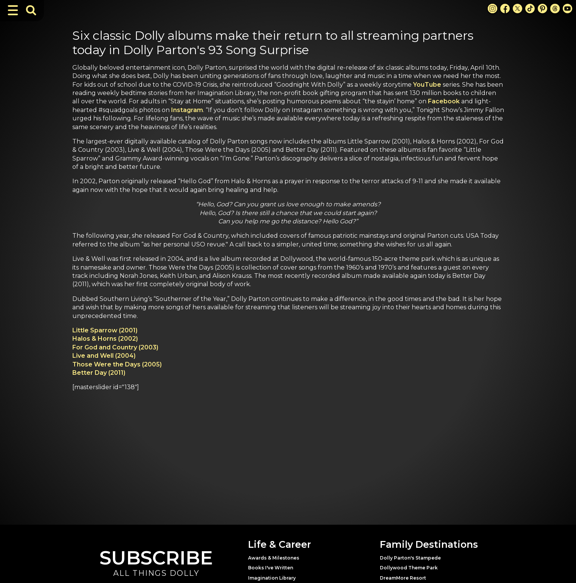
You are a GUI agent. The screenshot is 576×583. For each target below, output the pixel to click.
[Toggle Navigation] (13, 10)
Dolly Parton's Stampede (410, 558)
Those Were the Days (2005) (117, 364)
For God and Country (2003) (115, 347)
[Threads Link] (555, 8)
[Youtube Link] (567, 8)
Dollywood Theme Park (409, 568)
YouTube (427, 84)
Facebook (444, 101)
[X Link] (517, 8)
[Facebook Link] (505, 8)
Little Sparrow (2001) (104, 330)
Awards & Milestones (273, 558)
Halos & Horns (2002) (105, 338)
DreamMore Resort (403, 578)
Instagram (187, 110)
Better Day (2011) (98, 372)
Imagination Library (272, 578)
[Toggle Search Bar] (31, 10)
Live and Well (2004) (104, 355)
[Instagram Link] (492, 8)
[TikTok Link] (530, 8)
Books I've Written (270, 568)
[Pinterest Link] (542, 8)
